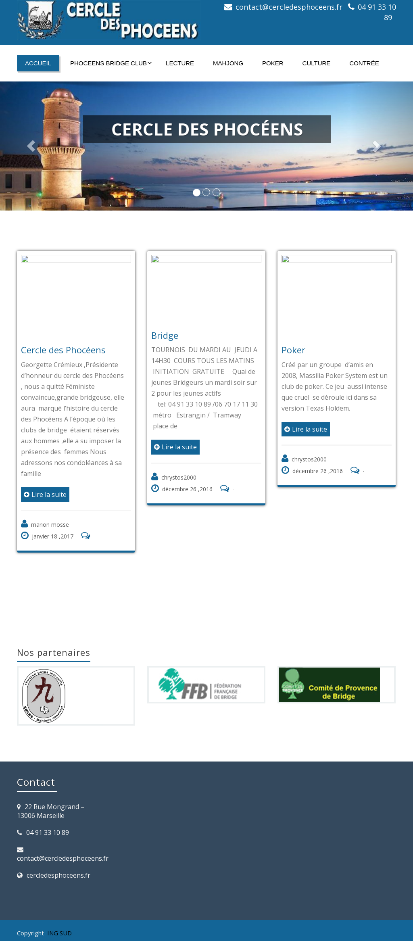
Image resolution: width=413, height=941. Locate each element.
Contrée (364, 63)
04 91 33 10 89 (47, 832)
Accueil (38, 63)
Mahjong (228, 63)
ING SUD (59, 933)
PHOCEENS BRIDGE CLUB (111, 63)
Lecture (180, 63)
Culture (316, 63)
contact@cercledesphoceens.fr (289, 7)
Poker (273, 63)
